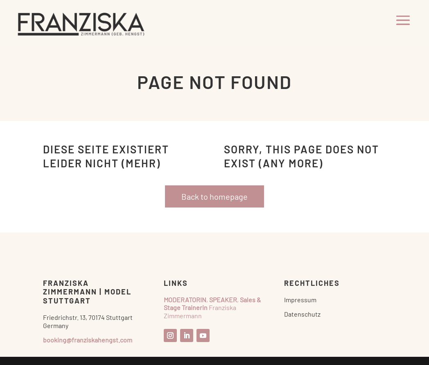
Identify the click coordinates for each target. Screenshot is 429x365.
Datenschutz (302, 314)
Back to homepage (214, 196)
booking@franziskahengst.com (87, 340)
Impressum (300, 299)
